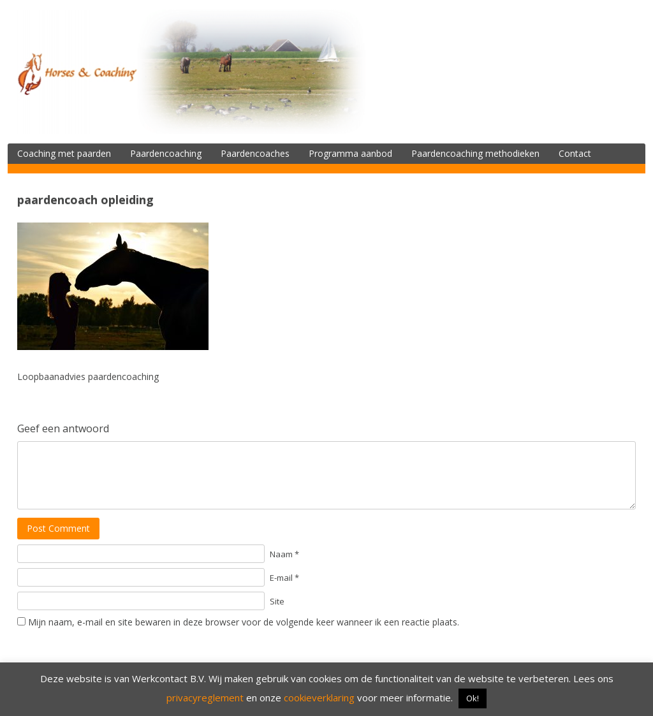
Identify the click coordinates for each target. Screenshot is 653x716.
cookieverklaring (319, 697)
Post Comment (58, 528)
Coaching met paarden (64, 153)
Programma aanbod (350, 153)
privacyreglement (205, 697)
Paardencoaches (255, 153)
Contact (575, 153)
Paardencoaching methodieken (475, 153)
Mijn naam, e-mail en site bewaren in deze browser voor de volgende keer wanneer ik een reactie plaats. (243, 622)
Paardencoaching (166, 153)
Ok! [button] (472, 698)
